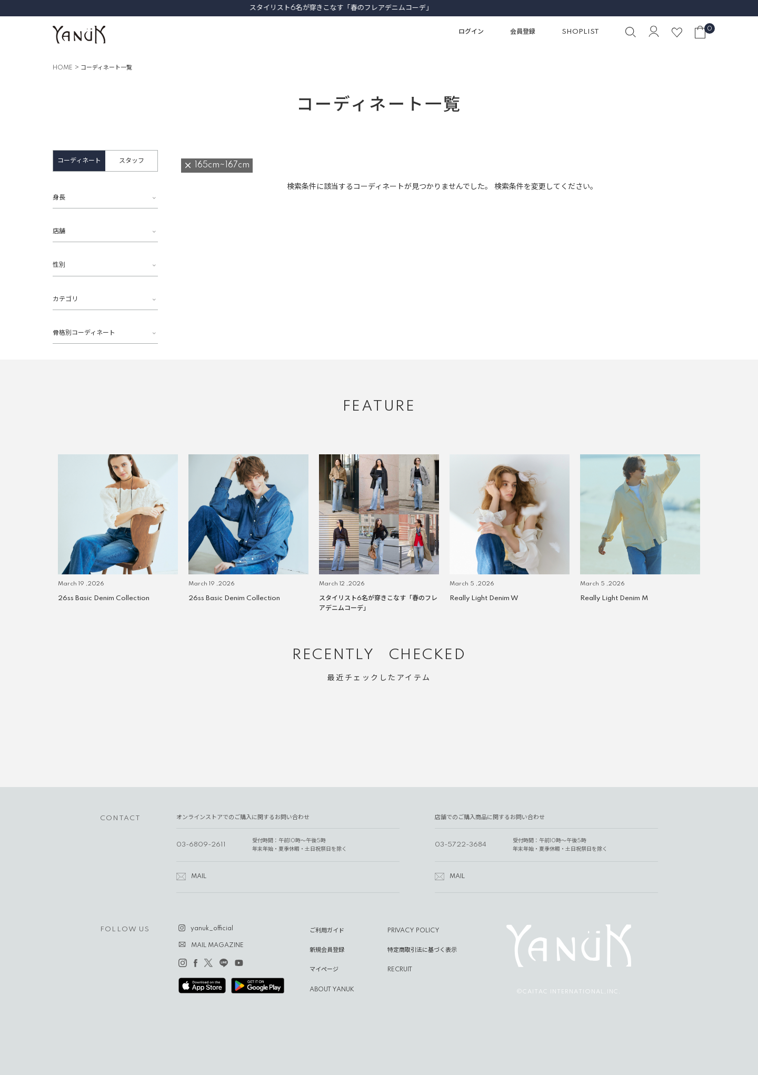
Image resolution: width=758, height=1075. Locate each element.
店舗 (59, 231)
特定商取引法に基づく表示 (422, 950)
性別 (59, 265)
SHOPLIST (580, 31)
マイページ (324, 970)
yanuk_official (212, 928)
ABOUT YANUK (332, 990)
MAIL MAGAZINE (217, 945)
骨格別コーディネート (84, 333)
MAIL (198, 876)
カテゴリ (65, 299)
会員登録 (522, 31)
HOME (63, 68)
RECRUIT (399, 970)
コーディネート (79, 160)
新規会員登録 (327, 950)
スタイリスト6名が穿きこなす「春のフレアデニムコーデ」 (379, 8)
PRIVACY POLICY (413, 931)
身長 (59, 197)
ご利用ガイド (327, 931)
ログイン (471, 31)
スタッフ (131, 160)
